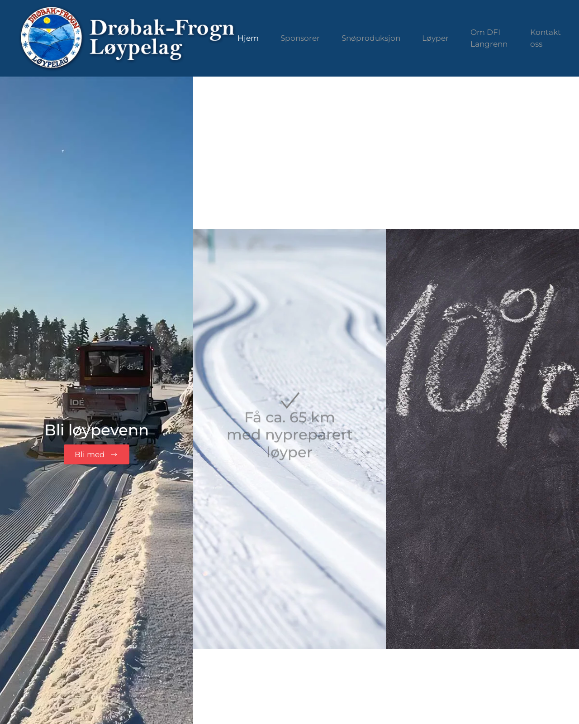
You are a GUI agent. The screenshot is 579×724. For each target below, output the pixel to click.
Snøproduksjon (371, 38)
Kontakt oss (545, 38)
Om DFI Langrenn (489, 38)
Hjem (248, 38)
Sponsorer (300, 38)
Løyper (435, 38)
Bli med (97, 454)
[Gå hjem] (127, 38)
